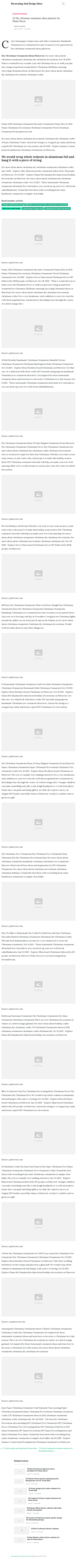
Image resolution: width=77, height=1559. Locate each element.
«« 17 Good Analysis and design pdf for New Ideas (19, 1448)
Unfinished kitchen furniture (57, 208)
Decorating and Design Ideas (20, 1556)
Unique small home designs (14, 205)
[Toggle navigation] (63, 4)
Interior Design (20, 14)
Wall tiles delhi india (11, 208)
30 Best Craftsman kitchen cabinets (45, 1529)
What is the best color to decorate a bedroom (47, 205)
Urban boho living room (32, 208)
